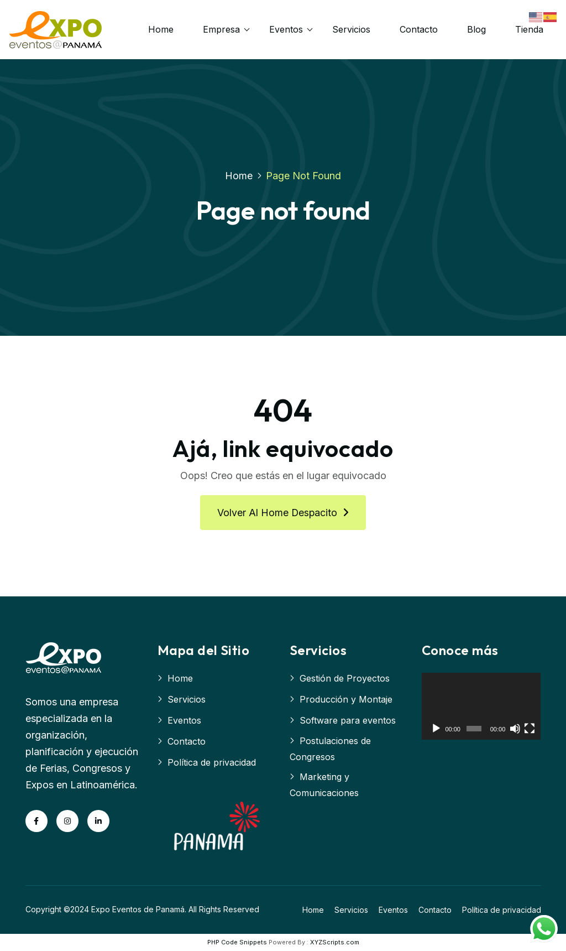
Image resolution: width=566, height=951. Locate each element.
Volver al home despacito (283, 513)
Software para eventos (348, 720)
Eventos (286, 29)
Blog (477, 29)
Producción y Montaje (346, 699)
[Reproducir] (436, 729)
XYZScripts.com (334, 943)
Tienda (530, 29)
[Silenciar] (515, 729)
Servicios (352, 29)
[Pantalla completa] (529, 729)
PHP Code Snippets (237, 943)
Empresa (221, 29)
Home (161, 29)
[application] (481, 706)
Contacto (419, 29)
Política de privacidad (211, 762)
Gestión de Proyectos (345, 678)
